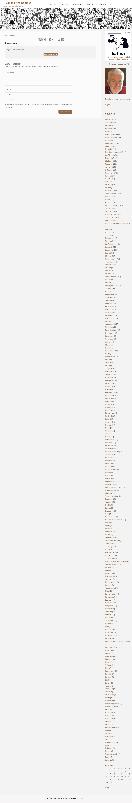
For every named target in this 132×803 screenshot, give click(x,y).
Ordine (107, 585)
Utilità (107, 618)
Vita (106, 182)
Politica (108, 188)
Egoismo (108, 600)
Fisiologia (108, 748)
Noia (107, 745)
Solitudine (109, 327)
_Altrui (107, 208)
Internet (108, 653)
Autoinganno (110, 392)
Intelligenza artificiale (113, 487)
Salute (107, 721)
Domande (108, 303)
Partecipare (109, 597)
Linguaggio (109, 333)
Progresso (109, 472)
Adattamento (110, 588)
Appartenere (110, 143)
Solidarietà (109, 555)
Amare (107, 229)
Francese (108, 425)
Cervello (108, 455)
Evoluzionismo (110, 469)
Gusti (107, 739)
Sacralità (108, 458)
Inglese (107, 724)
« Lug (107, 787)
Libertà (108, 179)
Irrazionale (109, 624)
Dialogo (108, 478)
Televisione (109, 621)
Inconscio (108, 146)
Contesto (108, 760)
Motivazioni (109, 191)
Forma (107, 523)
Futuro (107, 404)
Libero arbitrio (110, 214)
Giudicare (108, 161)
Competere (109, 173)
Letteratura (109, 383)
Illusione (108, 345)
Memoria (108, 467)
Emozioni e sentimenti (113, 152)
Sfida (107, 591)
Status (107, 292)
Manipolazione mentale (114, 520)
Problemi (108, 461)
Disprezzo (109, 443)
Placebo (108, 650)
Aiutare (108, 570)
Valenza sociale (110, 449)
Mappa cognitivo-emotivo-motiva (117, 223)
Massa (107, 668)
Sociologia (109, 689)
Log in (107, 105)
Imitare (108, 283)
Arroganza (109, 306)
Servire (107, 692)
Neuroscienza (110, 656)
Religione (108, 128)
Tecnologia (109, 547)
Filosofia (108, 149)
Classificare (109, 695)
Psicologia (109, 158)
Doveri (107, 757)
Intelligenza (109, 220)
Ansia (107, 710)
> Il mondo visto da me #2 (118, 64)
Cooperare (109, 250)
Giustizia (108, 493)
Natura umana (110, 134)
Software (108, 665)
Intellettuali (109, 671)
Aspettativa (109, 638)
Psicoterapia (109, 318)
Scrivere (108, 677)
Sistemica (108, 170)
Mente (107, 140)
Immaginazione (111, 330)
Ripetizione (109, 736)
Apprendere (109, 294)
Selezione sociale (111, 754)
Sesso (107, 434)
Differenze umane (111, 206)
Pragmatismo (110, 552)
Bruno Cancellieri (111, 647)
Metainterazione (111, 635)
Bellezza (108, 274)
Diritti (107, 698)
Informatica (109, 609)
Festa (107, 529)
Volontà (108, 268)
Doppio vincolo (111, 481)
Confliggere (109, 155)
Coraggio (108, 573)
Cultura (108, 300)
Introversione (110, 532)
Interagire (11, 35)
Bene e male (109, 413)
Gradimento (109, 538)
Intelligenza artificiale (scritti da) (117, 641)
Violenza (108, 422)
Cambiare (108, 211)
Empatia (108, 386)
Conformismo (110, 244)
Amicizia (108, 502)
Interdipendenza (111, 286)
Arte (106, 360)
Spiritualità (109, 416)
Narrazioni (109, 603)
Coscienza (108, 164)
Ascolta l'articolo (50, 54)
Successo (108, 550)
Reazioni (108, 716)
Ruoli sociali (109, 395)
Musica (107, 437)
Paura (107, 232)
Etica (107, 131)
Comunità (109, 336)
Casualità (108, 289)
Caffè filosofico (111, 312)
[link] (111, 4)
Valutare (108, 167)
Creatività (109, 375)
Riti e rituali (109, 372)
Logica (107, 253)
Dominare (109, 511)
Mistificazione (110, 410)
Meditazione (109, 517)
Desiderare (109, 315)
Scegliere (108, 235)
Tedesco (108, 686)
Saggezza (108, 241)
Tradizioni (109, 544)
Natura (107, 401)
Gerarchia (108, 265)
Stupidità (108, 297)
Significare (109, 713)
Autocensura (110, 440)
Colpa (107, 419)
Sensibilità (109, 718)
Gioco (107, 363)
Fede (107, 627)
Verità (107, 200)
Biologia (108, 659)
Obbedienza (109, 484)
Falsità (107, 271)
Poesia (107, 389)
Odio (107, 514)
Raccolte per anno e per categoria (117, 99)
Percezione (109, 378)
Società (107, 203)
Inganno (108, 348)
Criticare (108, 321)
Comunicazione (111, 194)
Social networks (111, 633)
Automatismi (110, 324)
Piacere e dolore (111, 137)
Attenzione (109, 446)
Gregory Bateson (111, 564)
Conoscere (109, 122)
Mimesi (108, 662)
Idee (106, 366)
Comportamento (111, 277)
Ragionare (109, 238)
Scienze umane (110, 707)
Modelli (108, 475)
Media (107, 428)
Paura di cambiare (112, 452)
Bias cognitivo (110, 398)
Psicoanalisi (109, 576)
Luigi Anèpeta (110, 594)
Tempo (107, 369)
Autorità (108, 615)
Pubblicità (109, 701)
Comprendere (110, 259)
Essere (107, 508)
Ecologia (108, 407)
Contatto (82, 798)
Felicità (108, 197)
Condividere (109, 217)
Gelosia (108, 733)
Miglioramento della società (115, 561)
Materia (108, 751)
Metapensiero (110, 582)
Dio (106, 680)
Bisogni (108, 125)
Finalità (108, 505)
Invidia (107, 683)
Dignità (108, 730)
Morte (107, 354)
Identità (108, 256)
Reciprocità (109, 606)
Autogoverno (110, 381)
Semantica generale (112, 704)
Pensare (108, 176)
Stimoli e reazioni (111, 496)
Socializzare (109, 558)
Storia (107, 535)
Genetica (108, 431)
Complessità (109, 351)
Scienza (108, 342)
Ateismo (108, 579)
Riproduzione (110, 742)
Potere (107, 280)
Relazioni (108, 185)
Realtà (107, 526)
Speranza (108, 612)
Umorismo (109, 339)
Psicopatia (109, 309)
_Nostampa (109, 262)
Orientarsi (109, 674)
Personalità (109, 567)
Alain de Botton (111, 727)
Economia (108, 499)
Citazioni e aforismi (112, 541)
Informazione (110, 357)
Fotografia (109, 630)
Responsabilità (110, 490)
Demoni (108, 464)
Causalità (108, 247)
